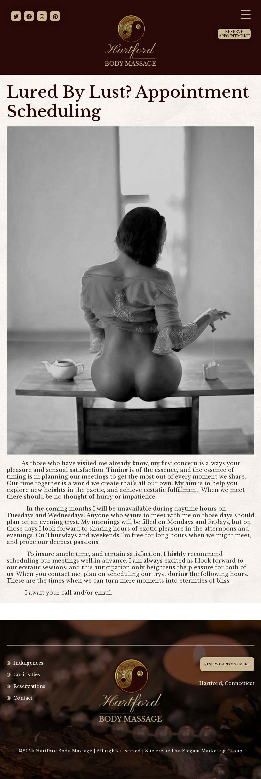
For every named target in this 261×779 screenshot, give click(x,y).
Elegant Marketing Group (212, 750)
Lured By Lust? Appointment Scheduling (128, 101)
